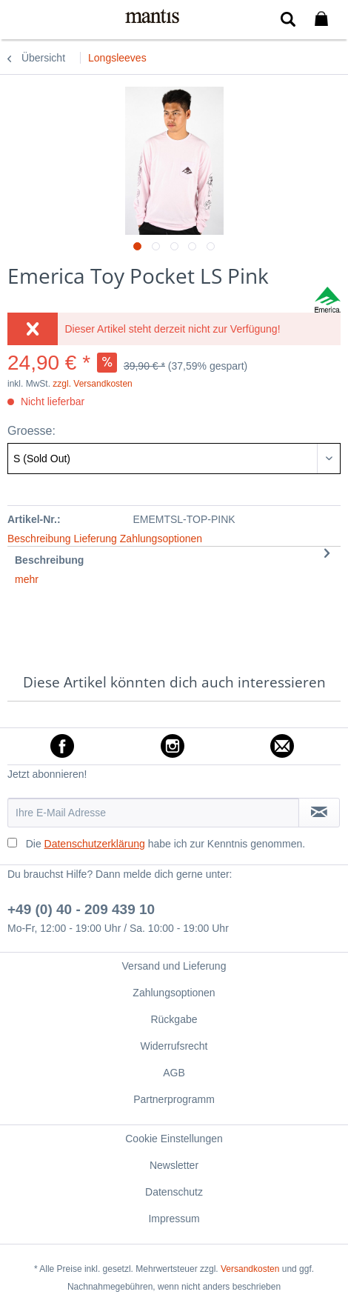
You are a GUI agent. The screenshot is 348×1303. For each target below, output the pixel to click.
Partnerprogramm (174, 1099)
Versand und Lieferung (174, 966)
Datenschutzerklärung (94, 844)
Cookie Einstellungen (174, 1138)
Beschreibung (49, 560)
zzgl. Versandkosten (92, 384)
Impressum (173, 1218)
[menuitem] (21, 18)
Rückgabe (173, 1019)
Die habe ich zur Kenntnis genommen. (165, 844)
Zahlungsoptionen (174, 993)
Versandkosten (250, 1269)
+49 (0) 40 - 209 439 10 (81, 909)
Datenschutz (174, 1192)
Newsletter (174, 1165)
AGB (174, 1073)
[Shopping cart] (324, 19)
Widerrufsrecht (173, 1046)
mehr (27, 579)
